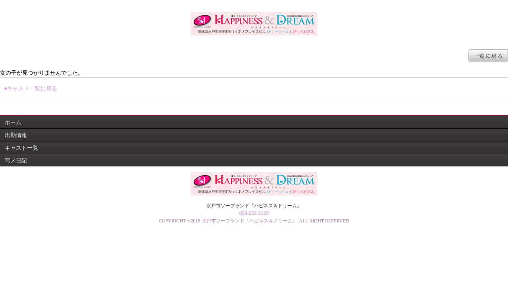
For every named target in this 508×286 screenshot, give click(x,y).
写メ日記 (16, 160)
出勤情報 (16, 135)
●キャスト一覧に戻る (30, 88)
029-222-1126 (254, 213)
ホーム (13, 122)
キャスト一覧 (21, 148)
